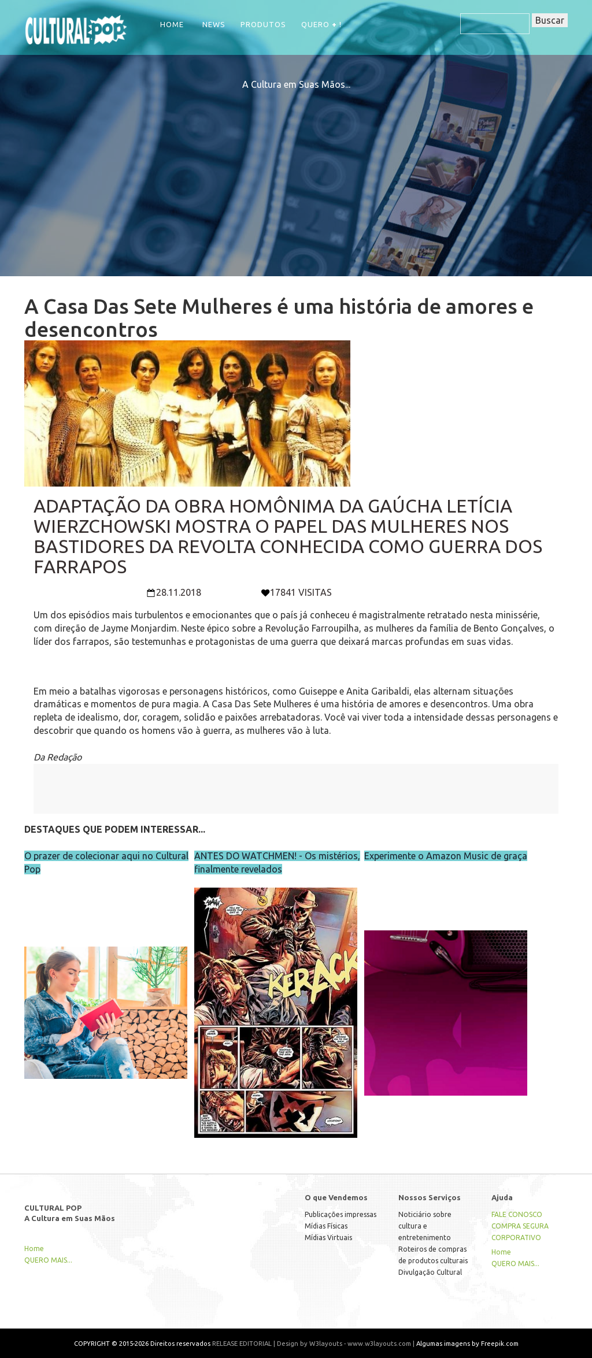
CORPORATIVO (516, 1237)
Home (172, 24)
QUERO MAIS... (48, 1260)
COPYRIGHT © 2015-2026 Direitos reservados (142, 1343)
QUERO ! (321, 24)
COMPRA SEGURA (520, 1226)
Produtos (263, 24)
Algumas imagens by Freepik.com (467, 1343)
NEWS (213, 24)
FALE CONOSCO (516, 1214)
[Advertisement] (296, 172)
